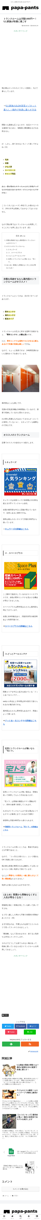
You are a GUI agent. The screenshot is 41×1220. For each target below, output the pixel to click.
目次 (17, 236)
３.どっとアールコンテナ (16, 256)
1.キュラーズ (12, 249)
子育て (5, 1015)
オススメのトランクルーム (15, 246)
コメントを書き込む (20, 1189)
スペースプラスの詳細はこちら (18, 626)
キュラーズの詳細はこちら (17, 529)
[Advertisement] (20, 56)
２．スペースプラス (15, 252)
